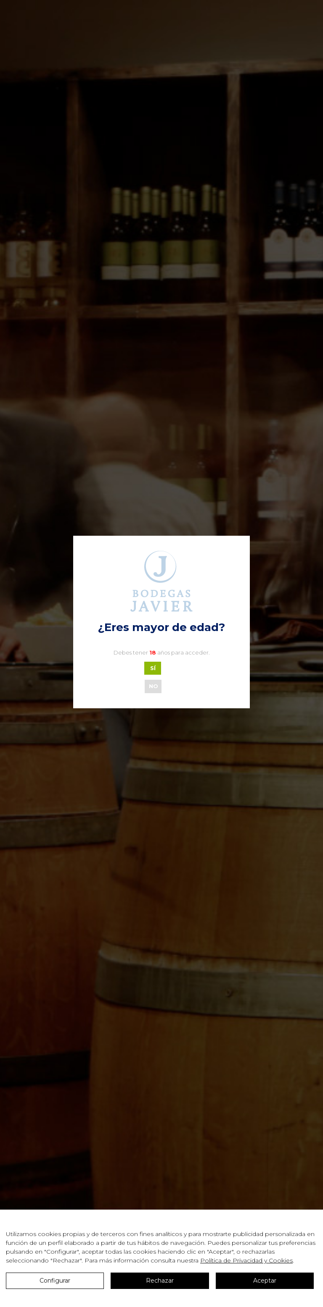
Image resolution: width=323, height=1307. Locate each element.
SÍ (153, 668)
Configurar (55, 1280)
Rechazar (160, 1280)
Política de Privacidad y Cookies (246, 1260)
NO (153, 686)
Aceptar (264, 1280)
